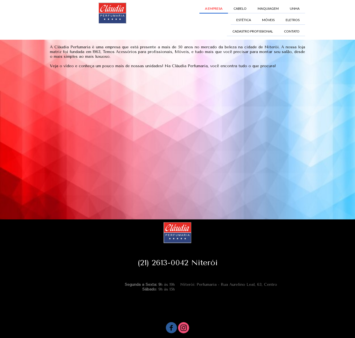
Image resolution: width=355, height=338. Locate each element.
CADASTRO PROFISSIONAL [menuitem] (252, 31)
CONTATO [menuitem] (292, 31)
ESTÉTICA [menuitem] (243, 20)
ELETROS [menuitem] (293, 20)
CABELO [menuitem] (240, 8)
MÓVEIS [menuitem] (268, 20)
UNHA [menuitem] (295, 8)
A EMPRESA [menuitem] (213, 8)
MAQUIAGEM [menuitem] (268, 8)
